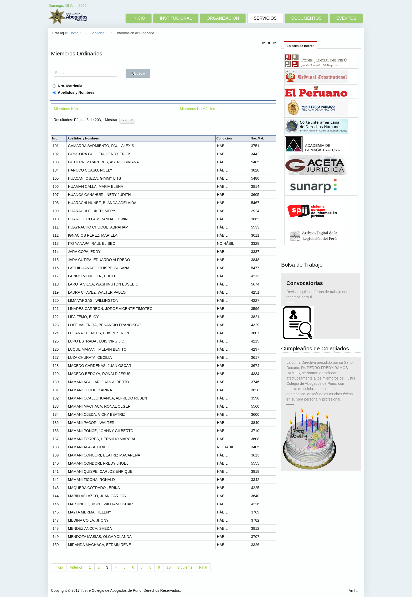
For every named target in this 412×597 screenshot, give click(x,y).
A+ (264, 43)
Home (74, 33)
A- (274, 43)
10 (169, 567)
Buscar (138, 73)
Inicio (58, 567)
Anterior (76, 567)
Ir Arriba (352, 591)
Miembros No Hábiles (197, 109)
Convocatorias (304, 285)
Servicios (97, 33)
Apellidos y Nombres (73, 92)
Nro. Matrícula (67, 86)
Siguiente (184, 567)
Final (203, 567)
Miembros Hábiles (68, 109)
